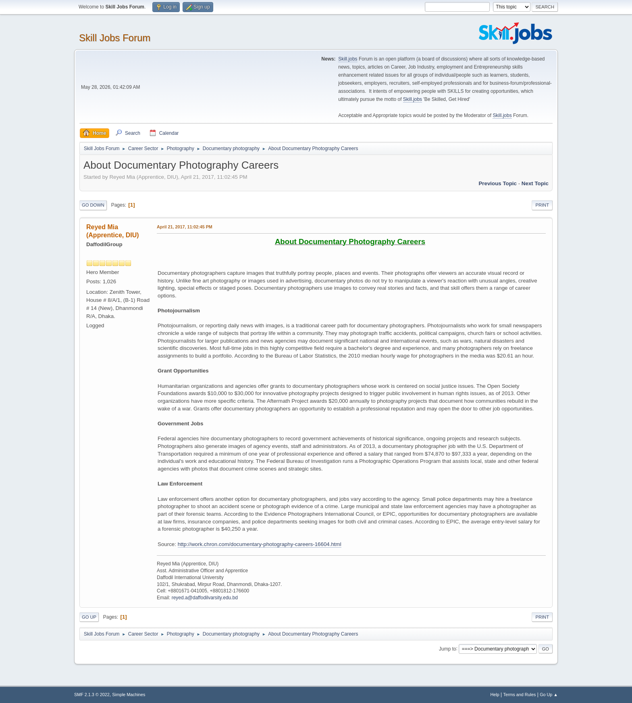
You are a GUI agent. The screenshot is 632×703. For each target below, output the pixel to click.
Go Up (89, 617)
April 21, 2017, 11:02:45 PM (184, 226)
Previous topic (497, 183)
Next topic (535, 183)
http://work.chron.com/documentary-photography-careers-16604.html (259, 544)
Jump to (447, 648)
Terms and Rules (519, 694)
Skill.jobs (347, 59)
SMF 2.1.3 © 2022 (92, 694)
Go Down (93, 205)
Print (542, 205)
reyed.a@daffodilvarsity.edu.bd (205, 597)
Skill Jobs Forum (114, 37)
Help (495, 694)
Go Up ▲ (549, 694)
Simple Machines (128, 694)
